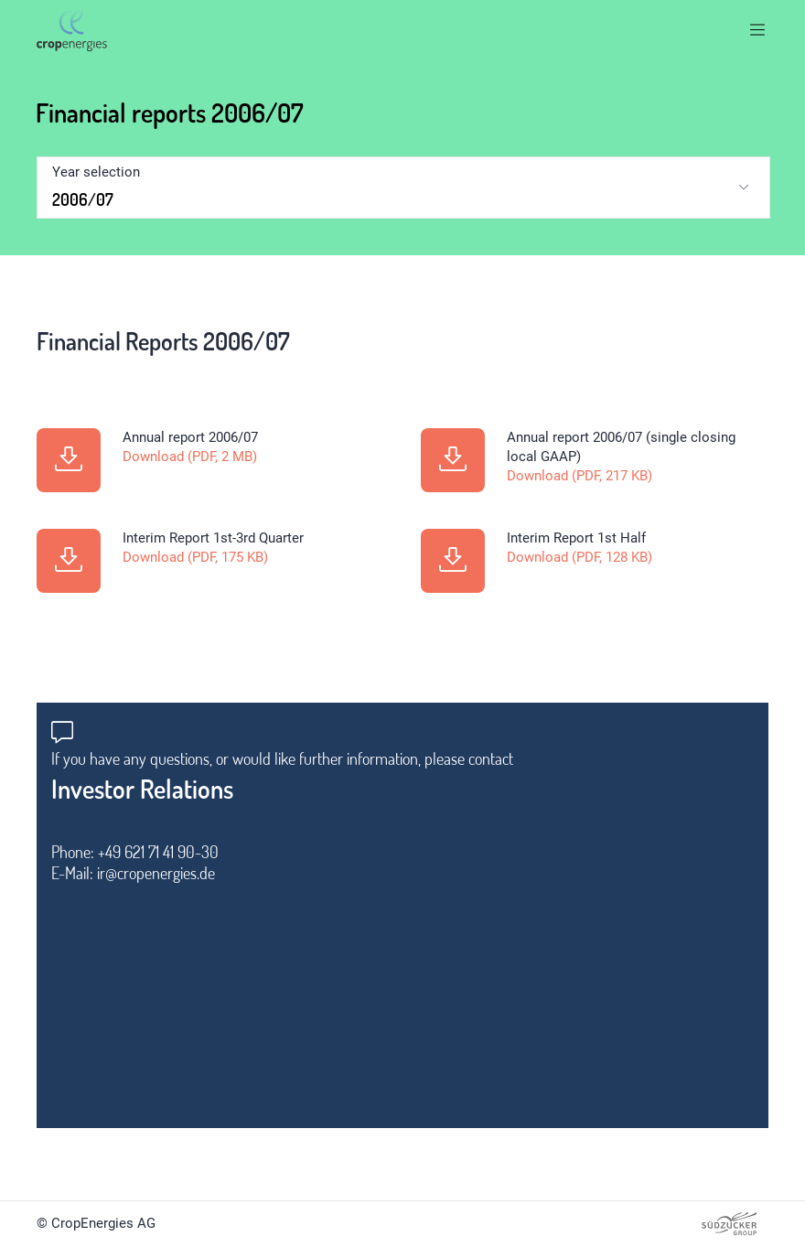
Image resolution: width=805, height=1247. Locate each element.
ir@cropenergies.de (156, 873)
